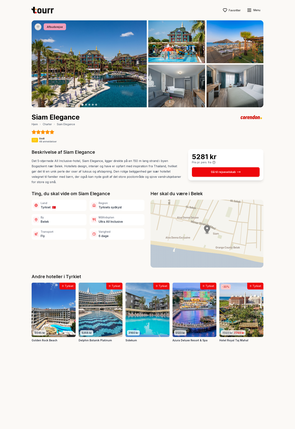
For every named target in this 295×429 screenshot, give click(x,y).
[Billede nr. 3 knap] (89, 105)
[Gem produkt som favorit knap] (38, 26)
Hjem (35, 124)
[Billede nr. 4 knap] (93, 105)
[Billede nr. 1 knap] (82, 105)
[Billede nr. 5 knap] (96, 105)
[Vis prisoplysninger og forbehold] (213, 162)
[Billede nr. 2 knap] (86, 105)
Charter (47, 124)
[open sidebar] (253, 10)
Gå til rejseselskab (226, 172)
